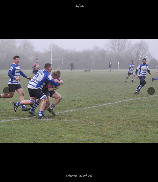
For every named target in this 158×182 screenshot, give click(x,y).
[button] (152, 7)
